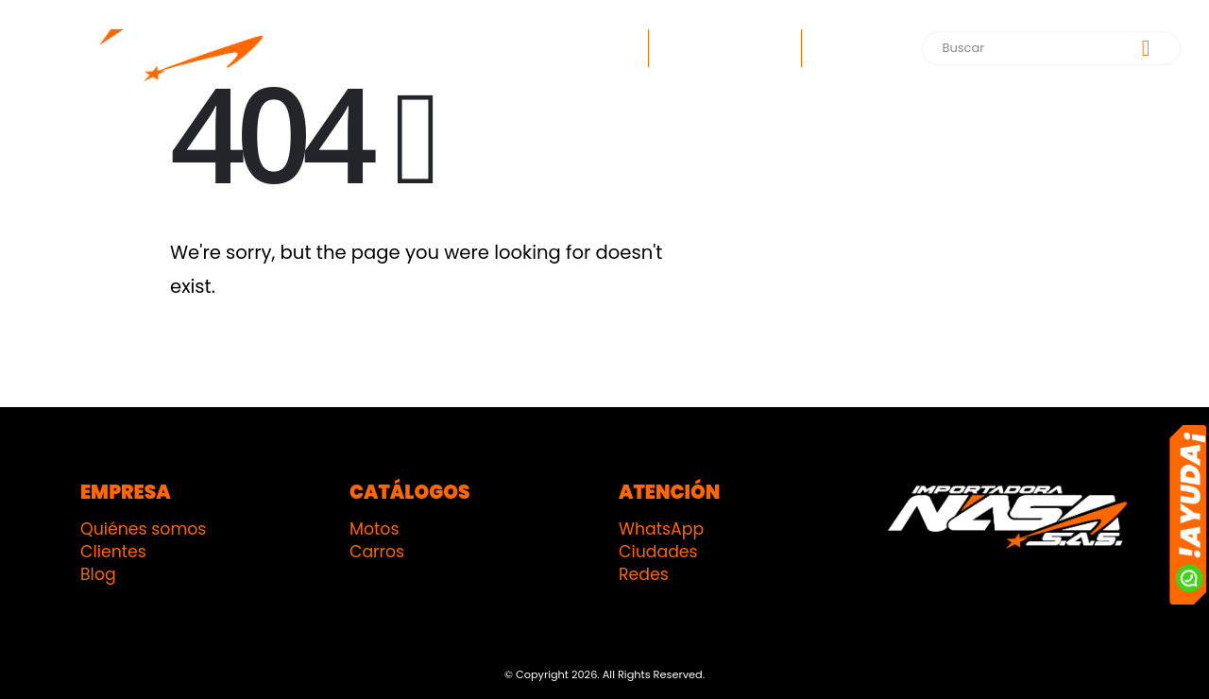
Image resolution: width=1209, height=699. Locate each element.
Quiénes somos (143, 529)
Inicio (612, 48)
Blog (98, 574)
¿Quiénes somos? (725, 48)
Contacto (856, 48)
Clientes (113, 551)
